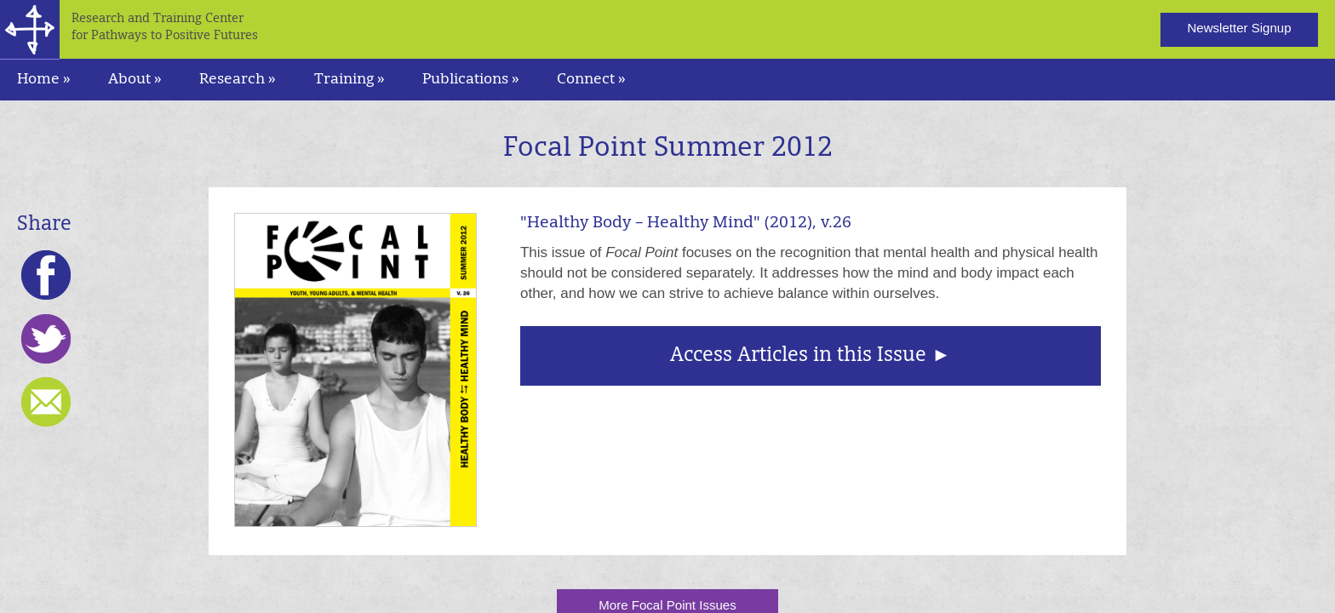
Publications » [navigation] (470, 79)
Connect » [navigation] (591, 79)
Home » (44, 79)
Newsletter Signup (1239, 27)
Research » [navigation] (237, 79)
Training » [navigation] (349, 79)
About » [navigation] (135, 79)
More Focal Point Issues (667, 605)
